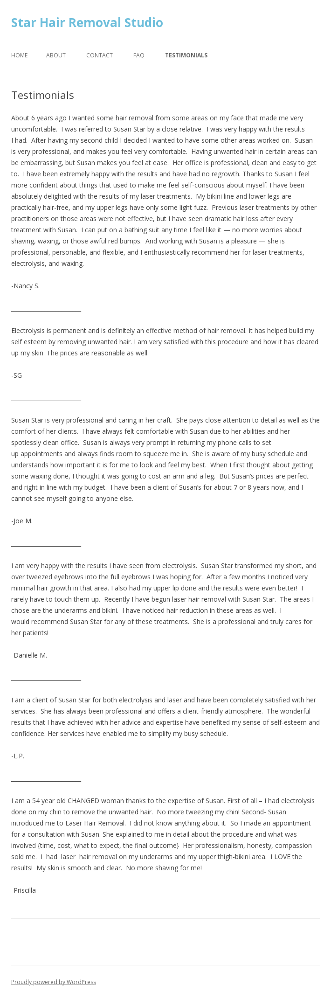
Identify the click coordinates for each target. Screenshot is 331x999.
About (56, 55)
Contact (99, 55)
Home (19, 55)
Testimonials (186, 55)
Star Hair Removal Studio (87, 22)
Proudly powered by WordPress (53, 982)
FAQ (139, 55)
